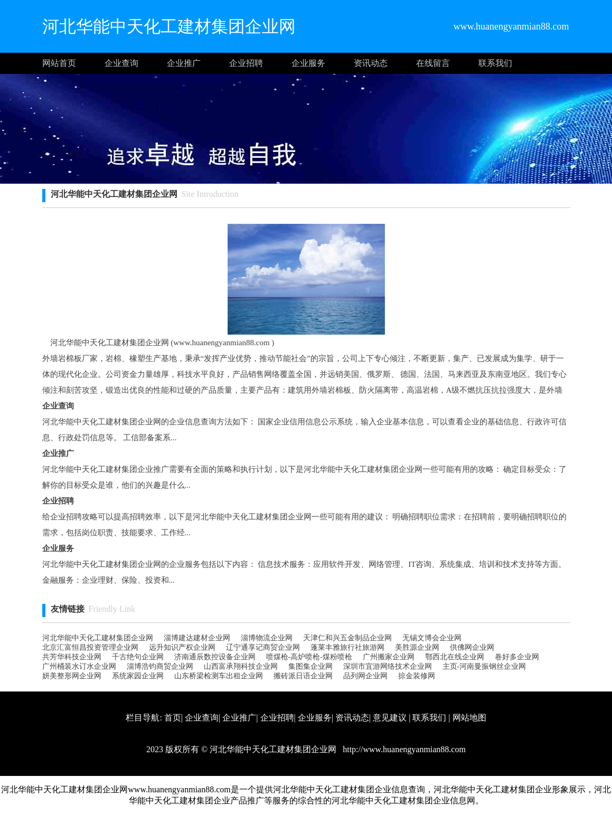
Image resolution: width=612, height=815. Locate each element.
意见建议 (390, 717)
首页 (172, 717)
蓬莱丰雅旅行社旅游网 (347, 647)
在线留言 (433, 63)
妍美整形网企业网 (71, 676)
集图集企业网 (310, 666)
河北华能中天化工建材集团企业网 (97, 638)
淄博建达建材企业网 (197, 638)
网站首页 (59, 63)
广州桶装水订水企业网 (79, 666)
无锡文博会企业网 (432, 638)
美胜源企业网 (417, 647)
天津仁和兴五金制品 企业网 (347, 638)
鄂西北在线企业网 (454, 657)
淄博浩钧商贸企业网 (160, 666)
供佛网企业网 (472, 647)
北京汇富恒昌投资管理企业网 (90, 647)
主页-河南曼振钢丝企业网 (484, 666)
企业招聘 (246, 63)
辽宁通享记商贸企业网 (263, 647)
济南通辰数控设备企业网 (215, 657)
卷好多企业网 (517, 657)
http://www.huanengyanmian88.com (403, 749)
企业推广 (184, 63)
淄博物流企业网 (267, 638)
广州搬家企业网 (389, 657)
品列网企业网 (365, 676)
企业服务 (308, 63)
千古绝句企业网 (138, 657)
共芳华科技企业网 (71, 657)
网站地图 (469, 717)
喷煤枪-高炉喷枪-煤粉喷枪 (309, 657)
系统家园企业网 (138, 676)
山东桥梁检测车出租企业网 (218, 676)
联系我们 (495, 63)
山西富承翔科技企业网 (241, 666)
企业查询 (121, 63)
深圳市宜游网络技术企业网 (387, 666)
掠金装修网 (416, 676)
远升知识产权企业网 (182, 647)
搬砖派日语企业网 (303, 676)
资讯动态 (371, 63)
